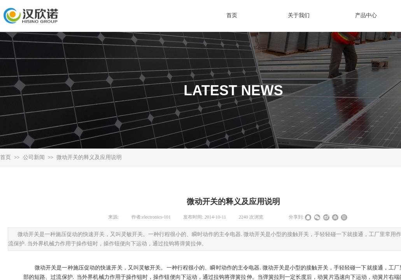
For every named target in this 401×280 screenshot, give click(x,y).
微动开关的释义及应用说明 (89, 157)
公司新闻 (34, 157)
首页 (5, 157)
